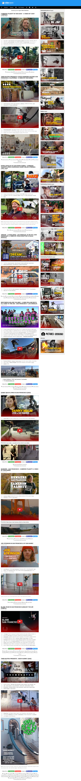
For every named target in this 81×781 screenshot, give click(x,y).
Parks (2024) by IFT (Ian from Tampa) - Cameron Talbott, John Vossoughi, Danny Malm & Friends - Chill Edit (18, 167)
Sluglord (29, 333)
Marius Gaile (32, 687)
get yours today (22, 332)
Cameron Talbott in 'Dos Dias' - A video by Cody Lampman (18, 14)
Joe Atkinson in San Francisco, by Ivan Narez (17, 543)
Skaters (6, 7)
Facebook (30, 69)
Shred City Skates (32, 330)
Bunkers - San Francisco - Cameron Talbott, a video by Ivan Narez (19, 469)
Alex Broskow (18, 684)
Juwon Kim (22, 685)
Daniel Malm (6, 418)
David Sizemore (6, 103)
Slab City (5, 290)
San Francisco (12, 40)
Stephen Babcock (16, 641)
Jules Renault (17, 263)
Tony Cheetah (30, 684)
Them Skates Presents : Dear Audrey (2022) (16, 658)
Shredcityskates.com (9, 380)
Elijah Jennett (22, 230)
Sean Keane (25, 638)
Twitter (35, 69)
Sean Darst (31, 263)
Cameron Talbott (20, 40)
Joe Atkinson (15, 264)
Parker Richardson (23, 264)
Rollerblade (5, 636)
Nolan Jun (23, 652)
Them (31, 159)
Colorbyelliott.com (27, 570)
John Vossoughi (28, 195)
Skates (11, 7)
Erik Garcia (10, 652)
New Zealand (19, 386)
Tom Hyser (9, 635)
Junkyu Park (26, 687)
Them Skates (26, 159)
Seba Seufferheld (13, 105)
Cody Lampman (11, 42)
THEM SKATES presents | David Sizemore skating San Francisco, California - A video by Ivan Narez (19, 77)
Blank (6, 633)
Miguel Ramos (10, 297)
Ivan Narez (14, 129)
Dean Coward (24, 684)
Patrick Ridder (6, 688)
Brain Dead (25, 777)
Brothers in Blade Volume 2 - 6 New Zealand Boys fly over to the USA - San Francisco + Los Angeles (19, 303)
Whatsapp (12, 69)
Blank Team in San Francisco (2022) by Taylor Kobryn (17, 522)
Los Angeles (32, 289)
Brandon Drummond (7, 336)
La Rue (3, 296)
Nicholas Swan (5, 43)
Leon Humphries (15, 685)
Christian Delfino (12, 687)
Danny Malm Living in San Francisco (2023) (16, 392)
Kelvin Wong (32, 334)
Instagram (18, 69)
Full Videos (21, 7)
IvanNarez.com (12, 570)
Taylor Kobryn (32, 645)
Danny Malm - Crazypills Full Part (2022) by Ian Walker (17, 442)
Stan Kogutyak (11, 263)
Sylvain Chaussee (16, 132)
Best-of (20, 161)
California (32, 72)
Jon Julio (20, 132)
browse (51, 329)
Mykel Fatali (26, 42)
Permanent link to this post (20, 73)
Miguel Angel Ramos (7, 264)
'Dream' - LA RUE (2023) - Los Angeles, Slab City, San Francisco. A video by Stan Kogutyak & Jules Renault (19, 236)
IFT (9, 230)
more (52, 10)
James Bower (9, 685)
